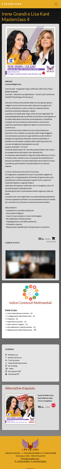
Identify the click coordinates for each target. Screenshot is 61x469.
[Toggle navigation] (56, 4)
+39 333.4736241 (39, 461)
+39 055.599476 (23, 461)
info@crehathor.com (31, 458)
